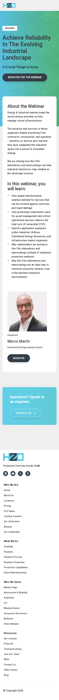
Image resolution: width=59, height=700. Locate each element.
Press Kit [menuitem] (8, 643)
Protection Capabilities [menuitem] (16, 567)
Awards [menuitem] (8, 526)
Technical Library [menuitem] (13, 649)
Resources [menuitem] (10, 633)
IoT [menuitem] (5, 603)
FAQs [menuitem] (6, 659)
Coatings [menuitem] (8, 546)
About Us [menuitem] (9, 495)
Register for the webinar (25, 77)
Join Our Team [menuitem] (11, 654)
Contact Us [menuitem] (10, 664)
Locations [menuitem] (9, 500)
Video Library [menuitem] (11, 669)
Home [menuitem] (7, 490)
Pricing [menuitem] (7, 506)
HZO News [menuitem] (9, 511)
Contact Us (25, 413)
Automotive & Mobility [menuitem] (15, 592)
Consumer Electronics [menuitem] (15, 613)
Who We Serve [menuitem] (12, 582)
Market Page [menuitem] (10, 587)
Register (18, 358)
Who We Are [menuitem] (11, 484)
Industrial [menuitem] (9, 597)
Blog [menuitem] (6, 675)
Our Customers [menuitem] (12, 521)
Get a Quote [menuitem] (10, 638)
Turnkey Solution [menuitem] (13, 516)
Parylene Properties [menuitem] (14, 562)
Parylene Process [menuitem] (13, 557)
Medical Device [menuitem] (12, 608)
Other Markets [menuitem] (11, 624)
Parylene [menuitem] (8, 552)
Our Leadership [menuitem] (12, 532)
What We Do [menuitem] (11, 541)
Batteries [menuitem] (8, 618)
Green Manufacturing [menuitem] (15, 572)
